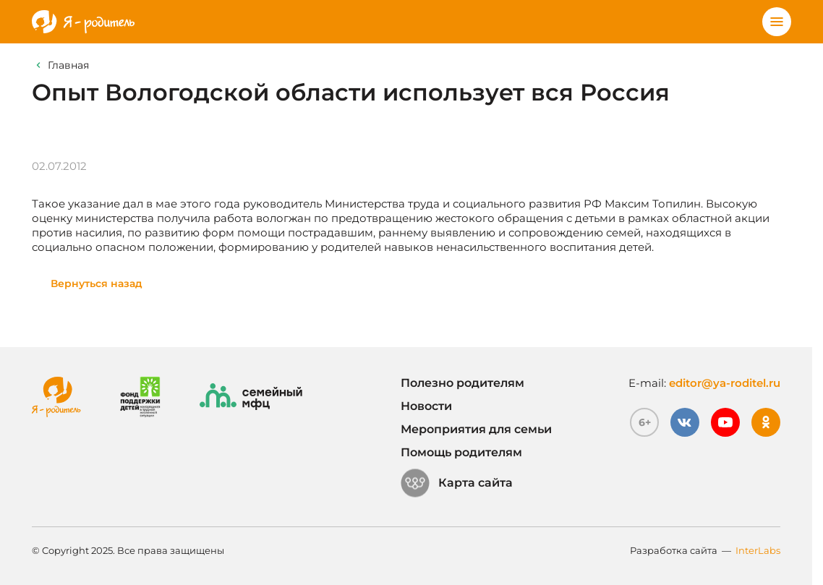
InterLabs (757, 550)
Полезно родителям (462, 383)
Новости (426, 406)
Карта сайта (457, 483)
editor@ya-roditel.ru (724, 383)
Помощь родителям (461, 452)
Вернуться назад (96, 283)
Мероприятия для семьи (476, 429)
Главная (68, 65)
